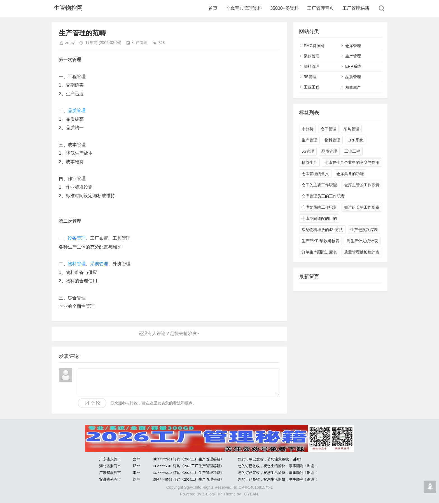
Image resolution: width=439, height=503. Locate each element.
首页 (213, 8)
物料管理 (77, 263)
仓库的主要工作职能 (319, 185)
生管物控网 (67, 8)
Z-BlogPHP (211, 494)
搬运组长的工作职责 (361, 207)
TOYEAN (250, 494)
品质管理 (77, 110)
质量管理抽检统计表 (361, 252)
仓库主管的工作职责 (361, 185)
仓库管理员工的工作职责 (323, 196)
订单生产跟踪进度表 (319, 252)
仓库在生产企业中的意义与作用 (351, 162)
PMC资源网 (314, 45)
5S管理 (310, 76)
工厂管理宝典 (320, 8)
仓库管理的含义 (315, 173)
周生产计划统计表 (362, 241)
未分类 (307, 129)
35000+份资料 (284, 8)
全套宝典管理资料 (244, 8)
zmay (69, 42)
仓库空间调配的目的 (319, 218)
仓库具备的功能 (350, 173)
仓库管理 (353, 45)
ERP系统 (353, 66)
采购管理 (99, 263)
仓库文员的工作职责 (319, 207)
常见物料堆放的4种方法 (322, 229)
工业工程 (311, 87)
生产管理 (140, 42)
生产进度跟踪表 (364, 229)
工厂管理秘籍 (355, 8)
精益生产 (353, 87)
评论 (95, 402)
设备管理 (77, 238)
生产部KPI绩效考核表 (320, 241)
